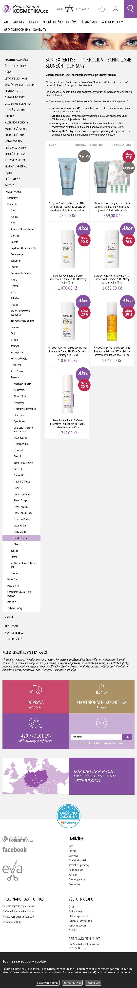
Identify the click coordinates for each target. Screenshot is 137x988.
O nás (71, 906)
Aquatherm (19, 390)
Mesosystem (17, 352)
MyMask (17, 544)
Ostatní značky (14, 608)
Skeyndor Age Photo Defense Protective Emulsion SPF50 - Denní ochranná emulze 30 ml (67, 402)
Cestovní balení (14, 91)
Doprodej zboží (13, 639)
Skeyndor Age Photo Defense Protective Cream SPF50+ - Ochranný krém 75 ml (67, 258)
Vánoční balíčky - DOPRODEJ (20, 85)
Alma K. (14, 217)
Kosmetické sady (14, 135)
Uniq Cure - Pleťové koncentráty (23, 429)
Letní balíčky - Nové (16, 78)
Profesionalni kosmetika (68, 816)
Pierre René (16, 365)
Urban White (20, 525)
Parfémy (71, 22)
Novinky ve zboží (14, 632)
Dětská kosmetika (15, 110)
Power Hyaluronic (22, 494)
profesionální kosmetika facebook (14, 849)
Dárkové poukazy (112, 22)
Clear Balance (20, 437)
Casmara (15, 327)
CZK (102, 9)
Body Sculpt (20, 532)
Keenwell (15, 346)
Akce (7, 22)
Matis (13, 292)
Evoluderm (16, 260)
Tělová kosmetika (15, 160)
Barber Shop (13, 579)
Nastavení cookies (77, 925)
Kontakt (72, 930)
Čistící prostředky (15, 66)
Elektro (9, 116)
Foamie (14, 267)
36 (130, 144)
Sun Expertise (20, 538)
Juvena (14, 279)
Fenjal (14, 333)
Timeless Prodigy (22, 519)
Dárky (8, 72)
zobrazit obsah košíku (72, 9)
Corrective (19, 402)
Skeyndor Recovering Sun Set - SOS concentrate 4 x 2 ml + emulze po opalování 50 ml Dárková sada (112, 185)
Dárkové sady (88, 22)
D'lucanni (15, 235)
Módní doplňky (53, 22)
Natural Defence (22, 481)
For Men (18, 469)
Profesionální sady (23, 513)
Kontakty (39, 29)
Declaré (14, 242)
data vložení (92, 144)
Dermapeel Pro (21, 444)
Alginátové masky (22, 383)
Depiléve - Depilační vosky (23, 248)
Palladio (15, 298)
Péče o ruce (13, 585)
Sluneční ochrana (15, 154)
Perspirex (15, 573)
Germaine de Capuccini (22, 273)
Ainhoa (14, 210)
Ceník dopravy (75, 911)
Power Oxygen (21, 500)
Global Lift (19, 475)
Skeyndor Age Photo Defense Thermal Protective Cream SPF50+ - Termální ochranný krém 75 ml (67, 330)
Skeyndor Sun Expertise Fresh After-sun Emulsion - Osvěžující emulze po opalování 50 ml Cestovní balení (67, 185)
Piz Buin (15, 304)
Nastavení (47, 983)
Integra (14, 340)
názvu (83, 144)
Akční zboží (11, 626)
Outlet (9, 617)
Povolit (93, 983)
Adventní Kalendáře (16, 59)
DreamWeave (17, 254)
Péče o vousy (12, 179)
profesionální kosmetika (23, 840)
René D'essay (17, 371)
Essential (18, 450)
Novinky (18, 22)
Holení (9, 173)
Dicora (14, 557)
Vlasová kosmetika (16, 166)
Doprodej (33, 22)
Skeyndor (15, 377)
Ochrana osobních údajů (80, 921)
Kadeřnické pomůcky (16, 122)
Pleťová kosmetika (15, 147)
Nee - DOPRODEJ (19, 358)
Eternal (17, 456)
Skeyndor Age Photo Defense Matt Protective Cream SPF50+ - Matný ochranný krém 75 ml (112, 258)
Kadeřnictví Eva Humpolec (12, 870)
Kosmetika (12, 204)
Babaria (14, 550)
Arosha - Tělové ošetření (23, 229)
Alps (13, 223)
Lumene (14, 286)
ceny (100, 144)
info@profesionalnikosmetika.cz (84, 944)
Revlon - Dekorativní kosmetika (20, 312)
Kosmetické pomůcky (17, 129)
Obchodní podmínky (17, 29)
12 (127, 144)
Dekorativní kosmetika (18, 103)
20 (123, 144)
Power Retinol (21, 506)
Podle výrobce (13, 191)
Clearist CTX (20, 396)
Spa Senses (19, 421)
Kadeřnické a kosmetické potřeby (19, 593)
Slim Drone (19, 415)
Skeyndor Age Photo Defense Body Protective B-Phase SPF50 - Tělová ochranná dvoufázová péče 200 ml (112, 330)
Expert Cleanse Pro (23, 462)
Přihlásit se (115, 9)
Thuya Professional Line (22, 321)
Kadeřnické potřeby (78, 860)
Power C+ (18, 488)
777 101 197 (79, 948)
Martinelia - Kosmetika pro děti (23, 565)
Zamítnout (72, 983)
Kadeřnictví (12, 198)
